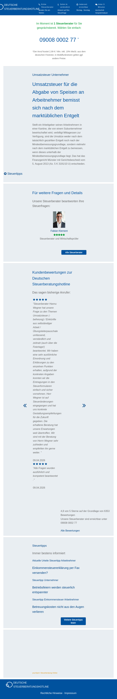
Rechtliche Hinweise (51, 693)
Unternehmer (60, 74)
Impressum (70, 693)
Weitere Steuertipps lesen (73, 621)
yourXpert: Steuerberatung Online (44, 673)
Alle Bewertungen (70, 530)
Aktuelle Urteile (40, 560)
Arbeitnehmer (68, 560)
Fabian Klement (59, 231)
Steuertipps (13, 173)
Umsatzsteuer (41, 74)
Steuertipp (54, 560)
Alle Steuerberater (74, 252)
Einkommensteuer (54, 599)
